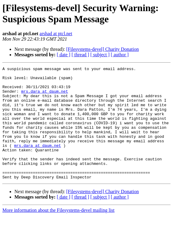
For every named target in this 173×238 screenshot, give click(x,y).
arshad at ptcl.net (56, 33)
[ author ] (120, 54)
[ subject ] (100, 54)
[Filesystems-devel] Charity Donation (102, 49)
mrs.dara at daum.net (44, 96)
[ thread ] (80, 54)
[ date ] (63, 54)
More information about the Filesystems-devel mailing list (58, 232)
